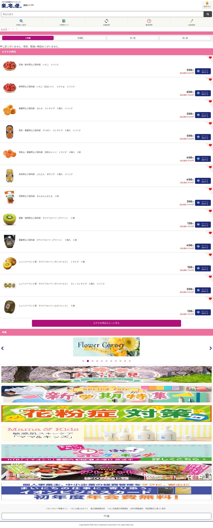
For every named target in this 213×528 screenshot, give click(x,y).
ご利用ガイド (64, 25)
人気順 (28, 38)
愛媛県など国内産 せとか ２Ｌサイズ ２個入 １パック (46, 108)
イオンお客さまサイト (79, 508)
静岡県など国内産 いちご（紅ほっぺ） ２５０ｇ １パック (47, 86)
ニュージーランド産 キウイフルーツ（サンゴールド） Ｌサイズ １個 (52, 261)
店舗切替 (106, 25)
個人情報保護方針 (98, 508)
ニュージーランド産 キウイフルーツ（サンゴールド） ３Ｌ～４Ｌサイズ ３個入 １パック (62, 283)
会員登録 (191, 25)
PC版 (106, 516)
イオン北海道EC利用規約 (117, 508)
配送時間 (149, 25)
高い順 (185, 38)
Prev (2, 348)
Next (210, 348)
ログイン (207, 6)
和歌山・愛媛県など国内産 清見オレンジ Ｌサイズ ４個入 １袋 (50, 152)
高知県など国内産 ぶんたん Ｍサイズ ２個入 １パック (46, 174)
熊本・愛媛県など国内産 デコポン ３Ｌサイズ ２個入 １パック (50, 130)
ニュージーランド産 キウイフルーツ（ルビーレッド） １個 (47, 305)
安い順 (132, 38)
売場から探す (21, 25)
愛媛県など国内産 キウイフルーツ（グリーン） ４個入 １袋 (48, 240)
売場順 (80, 38)
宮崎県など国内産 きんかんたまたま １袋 (39, 196)
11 (130, 361)
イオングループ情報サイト (57, 508)
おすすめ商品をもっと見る (106, 323)
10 (125, 361)
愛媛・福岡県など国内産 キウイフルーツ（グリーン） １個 (47, 218)
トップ (4, 29)
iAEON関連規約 (136, 508)
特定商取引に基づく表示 (155, 508)
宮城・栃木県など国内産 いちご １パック (39, 64)
